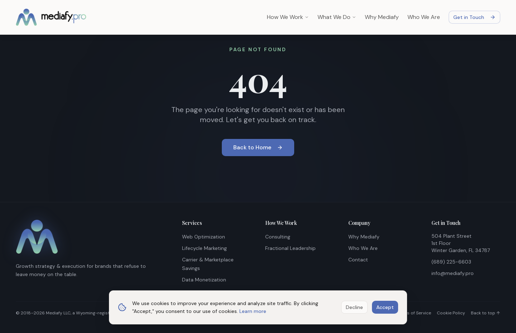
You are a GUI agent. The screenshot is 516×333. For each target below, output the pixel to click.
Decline (354, 307)
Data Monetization (204, 279)
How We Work (288, 17)
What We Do (336, 17)
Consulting (277, 236)
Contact (358, 259)
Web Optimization (203, 236)
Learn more (252, 311)
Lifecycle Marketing (204, 248)
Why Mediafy (382, 17)
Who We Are (423, 17)
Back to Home (258, 147)
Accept (385, 307)
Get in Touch (474, 17)
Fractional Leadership (290, 248)
